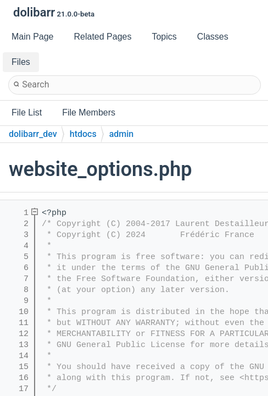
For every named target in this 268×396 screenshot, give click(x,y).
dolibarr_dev (33, 134)
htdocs (83, 134)
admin (121, 134)
